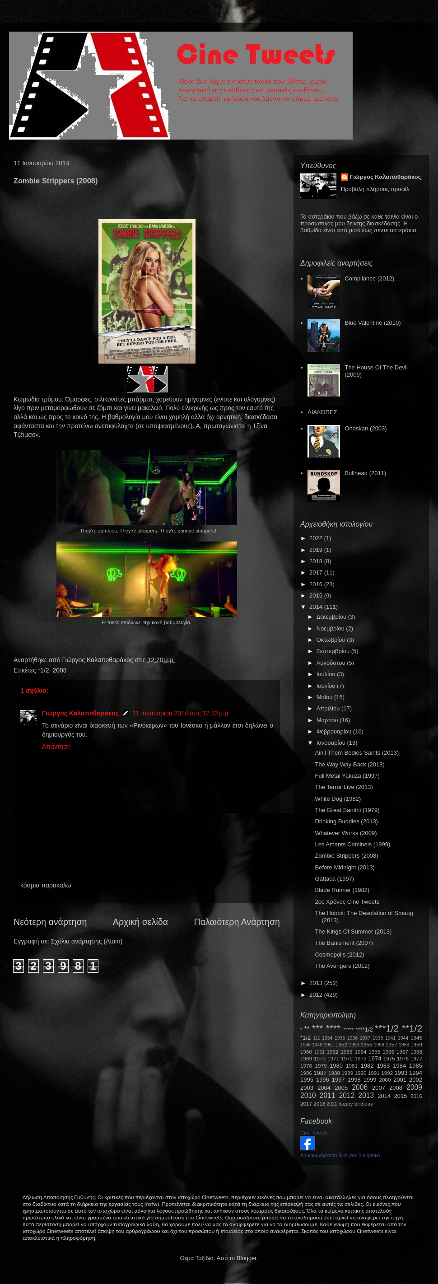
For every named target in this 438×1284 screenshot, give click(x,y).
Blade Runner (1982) (342, 890)
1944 (403, 1038)
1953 (354, 1044)
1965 (374, 1052)
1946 (305, 1044)
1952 (341, 1044)
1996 (322, 1079)
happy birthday (356, 1104)
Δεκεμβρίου (332, 616)
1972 (347, 1058)
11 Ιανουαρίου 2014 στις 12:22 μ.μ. (181, 713)
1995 (306, 1079)
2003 (306, 1087)
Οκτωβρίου (332, 639)
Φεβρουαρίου (335, 731)
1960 (306, 1052)
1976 (403, 1058)
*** (317, 1028)
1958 (404, 1044)
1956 (379, 1044)
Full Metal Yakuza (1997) (347, 775)
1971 (333, 1058)
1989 (347, 1073)
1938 (378, 1038)
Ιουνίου (327, 685)
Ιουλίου (327, 674)
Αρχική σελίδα (140, 922)
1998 (354, 1079)
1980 (336, 1065)
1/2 (316, 1038)
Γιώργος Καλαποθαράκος (98, 659)
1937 (365, 1038)
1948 (317, 1044)
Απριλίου (329, 708)
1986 (306, 1073)
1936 (352, 1038)
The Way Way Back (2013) (349, 764)
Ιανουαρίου (332, 742)
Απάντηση (56, 746)
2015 (316, 595)
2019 (316, 549)
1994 (415, 1072)
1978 (306, 1066)
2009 (414, 1087)
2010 (308, 1095)
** (307, 1029)
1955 (366, 1044)
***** (349, 1029)
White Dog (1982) (338, 798)
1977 (416, 1058)
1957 (391, 1044)
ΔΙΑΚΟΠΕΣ (322, 412)
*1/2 (43, 670)
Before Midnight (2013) (344, 867)
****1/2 (364, 1029)
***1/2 (387, 1028)
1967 (402, 1052)
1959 (416, 1044)
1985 (415, 1065)
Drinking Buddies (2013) (346, 821)
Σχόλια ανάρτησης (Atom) (87, 941)
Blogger (246, 1258)
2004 (324, 1087)
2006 (360, 1087)
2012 (316, 994)
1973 (360, 1058)
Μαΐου (325, 697)
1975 (389, 1058)
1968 (416, 1052)
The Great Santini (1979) (347, 810)
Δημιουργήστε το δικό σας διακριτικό (340, 1155)
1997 (338, 1079)
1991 (374, 1073)
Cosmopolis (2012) (339, 954)
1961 (319, 1052)
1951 (329, 1044)
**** (333, 1028)
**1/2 (412, 1028)
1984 (399, 1065)
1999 (370, 1079)
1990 (361, 1073)
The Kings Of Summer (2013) (353, 931)
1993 (400, 1072)
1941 (390, 1038)
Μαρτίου (328, 720)
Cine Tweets (313, 1132)
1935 (340, 1038)
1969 (306, 1058)
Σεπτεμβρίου (334, 651)
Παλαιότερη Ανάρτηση (237, 922)
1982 (367, 1065)
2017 (316, 572)
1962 (333, 1052)
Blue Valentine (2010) (373, 322)
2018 (316, 561)
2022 (316, 538)
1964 (360, 1052)
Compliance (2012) (369, 278)
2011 (327, 1095)
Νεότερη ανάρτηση (50, 922)
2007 (378, 1087)
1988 (334, 1073)
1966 (388, 1052)
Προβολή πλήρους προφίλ (375, 189)
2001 (399, 1079)
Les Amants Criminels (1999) (352, 844)
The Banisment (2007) (344, 942)
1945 (416, 1038)
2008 (59, 670)
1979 (321, 1066)
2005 (341, 1087)
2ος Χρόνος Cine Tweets (347, 901)
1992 (387, 1073)
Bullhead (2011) (365, 473)
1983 (383, 1065)
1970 (320, 1058)
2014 (316, 606)
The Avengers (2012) (342, 965)
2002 (415, 1079)
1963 (346, 1052)
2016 (316, 584)
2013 (316, 983)
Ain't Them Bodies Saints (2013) (357, 752)
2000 (385, 1080)
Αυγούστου (332, 662)
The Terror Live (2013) (344, 787)
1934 (327, 1038)
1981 (352, 1066)
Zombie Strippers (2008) (346, 855)
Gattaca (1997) (334, 878)
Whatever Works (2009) (346, 833)
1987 (319, 1072)
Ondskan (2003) (366, 428)
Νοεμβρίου (331, 628)
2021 (332, 1104)
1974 (374, 1058)
